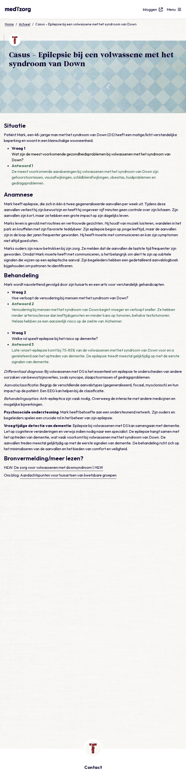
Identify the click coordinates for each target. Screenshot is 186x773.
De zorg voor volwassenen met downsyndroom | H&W (58, 585)
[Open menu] (174, 9)
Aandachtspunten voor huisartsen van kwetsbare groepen (68, 592)
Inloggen (153, 9)
